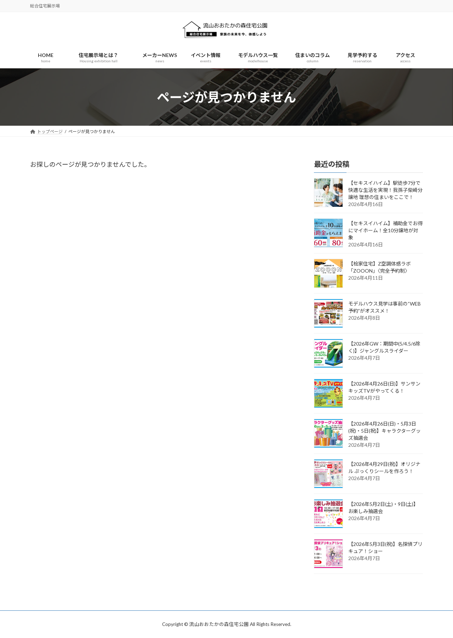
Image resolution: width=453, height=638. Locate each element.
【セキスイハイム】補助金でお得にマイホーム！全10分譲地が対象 (385, 231)
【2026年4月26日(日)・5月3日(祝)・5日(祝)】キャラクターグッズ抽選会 (384, 431)
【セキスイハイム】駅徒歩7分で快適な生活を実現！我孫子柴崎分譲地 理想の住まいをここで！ (385, 190)
